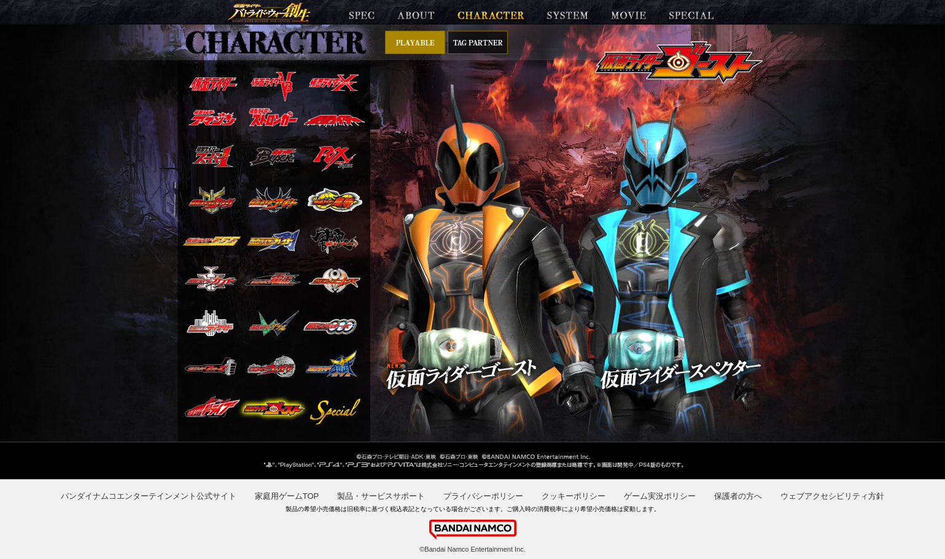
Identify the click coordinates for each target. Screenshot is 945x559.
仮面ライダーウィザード (271, 366)
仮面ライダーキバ (334, 280)
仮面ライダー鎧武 (331, 363)
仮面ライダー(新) (334, 120)
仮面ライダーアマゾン (212, 117)
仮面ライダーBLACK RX (334, 158)
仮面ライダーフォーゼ (210, 366)
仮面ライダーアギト (273, 199)
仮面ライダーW (273, 322)
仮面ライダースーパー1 (212, 156)
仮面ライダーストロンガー (273, 117)
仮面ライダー (213, 84)
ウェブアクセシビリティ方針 (832, 496)
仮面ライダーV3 (273, 86)
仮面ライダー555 (212, 241)
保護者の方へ (738, 496)
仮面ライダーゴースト (273, 408)
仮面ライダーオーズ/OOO (330, 326)
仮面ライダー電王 (272, 279)
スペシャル (330, 411)
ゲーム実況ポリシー (660, 496)
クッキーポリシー (573, 496)
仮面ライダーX (334, 82)
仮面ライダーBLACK (272, 156)
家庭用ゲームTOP (287, 496)
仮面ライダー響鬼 (334, 240)
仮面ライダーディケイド (210, 323)
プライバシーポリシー (483, 496)
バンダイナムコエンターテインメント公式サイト (148, 496)
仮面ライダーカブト (210, 278)
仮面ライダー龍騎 (334, 199)
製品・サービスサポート (381, 496)
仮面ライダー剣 (274, 240)
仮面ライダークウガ (212, 200)
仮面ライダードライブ (212, 407)
